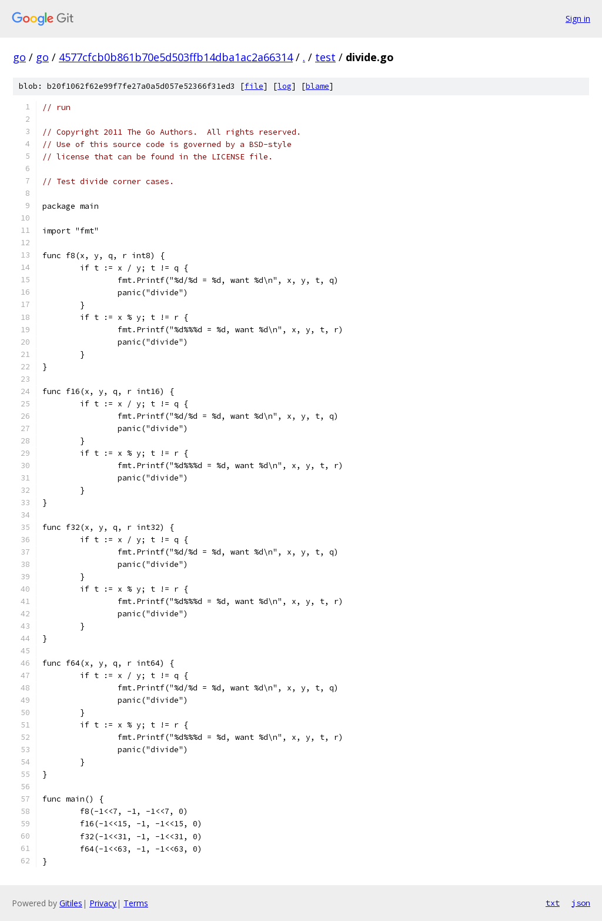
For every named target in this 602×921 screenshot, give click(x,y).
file (254, 86)
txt (553, 902)
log (284, 86)
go (19, 57)
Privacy (102, 903)
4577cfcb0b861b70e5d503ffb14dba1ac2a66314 (176, 57)
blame (317, 86)
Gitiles (70, 903)
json (580, 902)
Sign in (578, 18)
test (325, 57)
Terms (135, 903)
